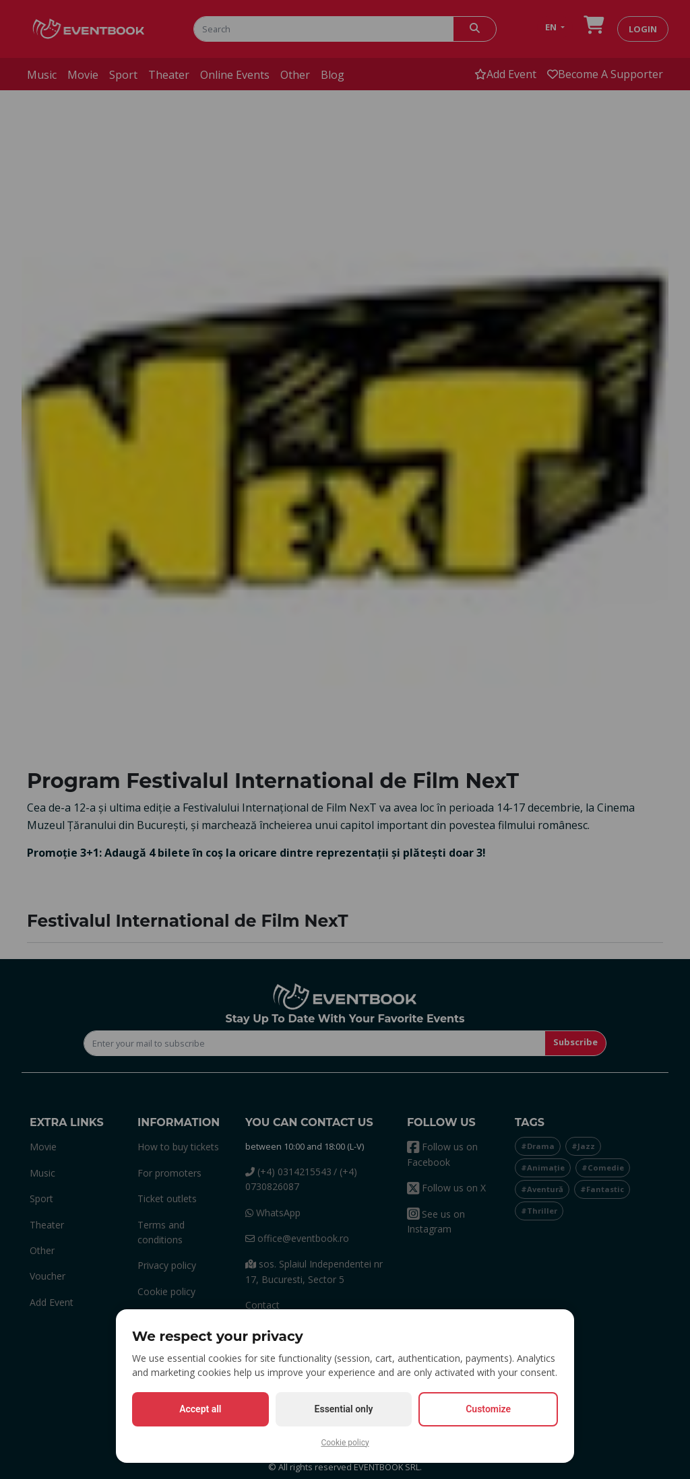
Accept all (200, 1409)
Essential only (344, 1409)
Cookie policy (345, 1442)
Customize (488, 1409)
